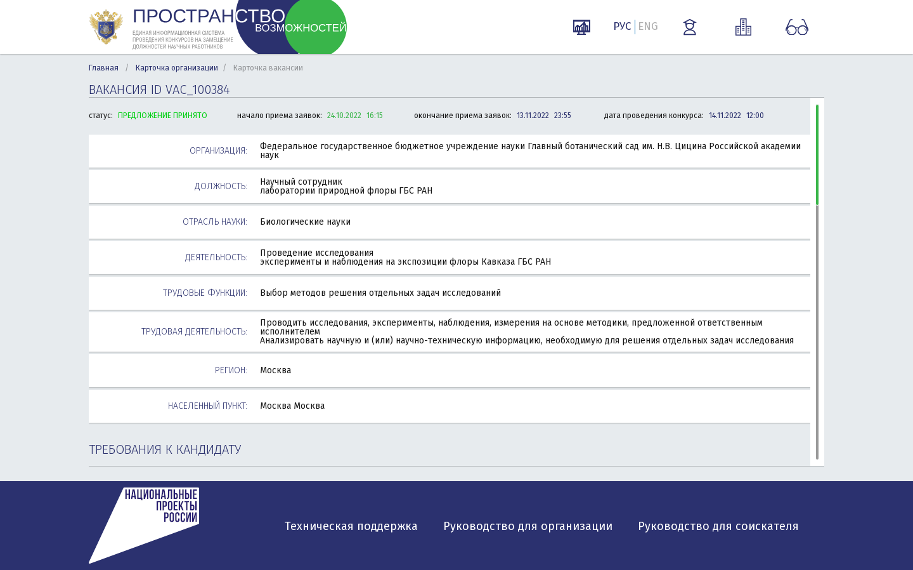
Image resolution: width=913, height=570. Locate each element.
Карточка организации (177, 67)
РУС (622, 26)
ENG (648, 26)
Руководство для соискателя (718, 526)
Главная (104, 67)
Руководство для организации (527, 526)
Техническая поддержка (351, 526)
